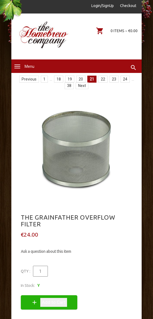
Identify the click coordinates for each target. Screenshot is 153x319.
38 (69, 85)
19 (70, 79)
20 (81, 79)
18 (58, 79)
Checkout (128, 6)
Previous (29, 79)
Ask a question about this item (46, 251)
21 (92, 79)
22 (103, 79)
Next (82, 85)
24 (125, 79)
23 (114, 79)
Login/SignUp (102, 6)
